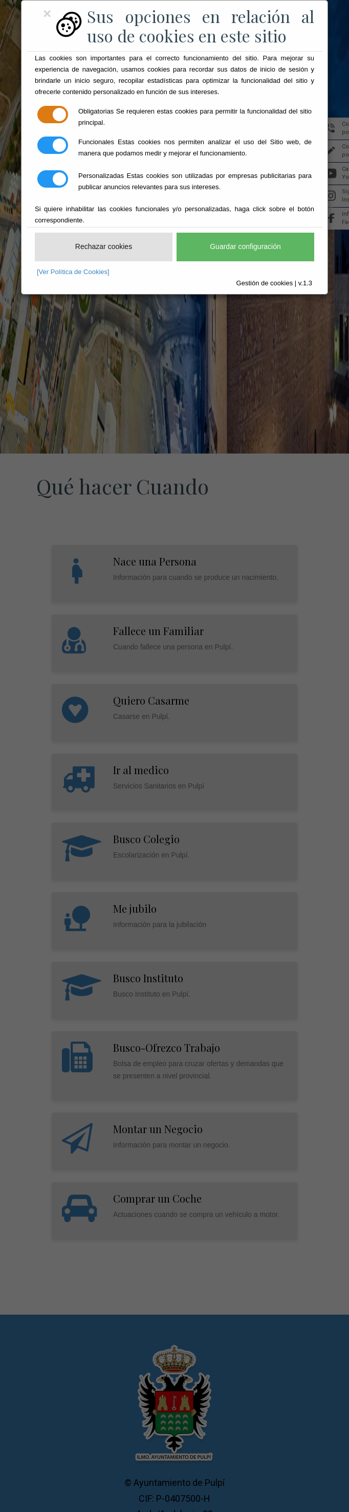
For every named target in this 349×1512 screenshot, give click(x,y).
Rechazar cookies (103, 246)
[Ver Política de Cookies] (73, 272)
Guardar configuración (245, 246)
